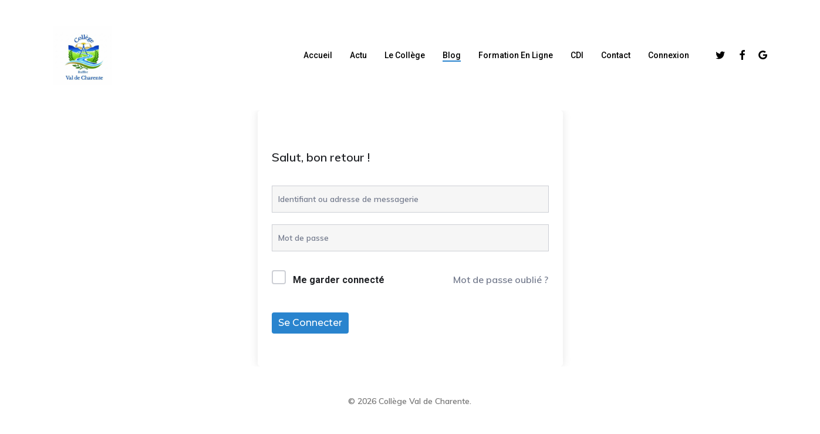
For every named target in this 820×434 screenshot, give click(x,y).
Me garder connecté (338, 279)
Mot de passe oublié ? (500, 279)
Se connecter (310, 322)
